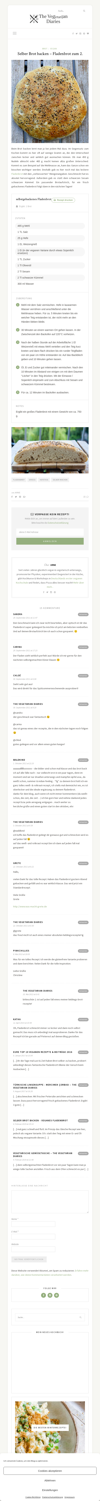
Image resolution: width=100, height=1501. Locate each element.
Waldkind (19, 759)
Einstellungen (50, 1490)
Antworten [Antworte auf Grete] (83, 863)
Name (14, 1219)
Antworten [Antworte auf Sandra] (83, 614)
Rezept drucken (63, 200)
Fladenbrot (17, 173)
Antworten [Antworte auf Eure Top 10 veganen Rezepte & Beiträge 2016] (83, 1052)
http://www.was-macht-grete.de (30, 906)
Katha (17, 1019)
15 (86, 496)
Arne (17, 492)
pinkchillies (21, 950)
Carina (17, 646)
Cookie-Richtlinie (33, 1497)
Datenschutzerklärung (52, 1497)
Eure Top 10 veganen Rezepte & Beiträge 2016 (42, 1052)
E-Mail (15, 1231)
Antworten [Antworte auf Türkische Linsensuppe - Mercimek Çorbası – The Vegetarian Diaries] (83, 1085)
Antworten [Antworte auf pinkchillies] (83, 951)
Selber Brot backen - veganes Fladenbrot (40, 1120)
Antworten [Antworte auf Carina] (83, 647)
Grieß (32, 480)
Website (15, 1244)
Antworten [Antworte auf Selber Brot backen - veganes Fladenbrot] (83, 1121)
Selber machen (60, 480)
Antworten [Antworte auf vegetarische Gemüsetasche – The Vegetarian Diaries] (83, 1153)
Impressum (70, 1497)
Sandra (17, 614)
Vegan (53, 48)
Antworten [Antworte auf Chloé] (83, 676)
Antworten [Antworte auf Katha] (83, 1019)
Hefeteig (44, 480)
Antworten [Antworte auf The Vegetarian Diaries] (83, 704)
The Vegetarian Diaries (28, 704)
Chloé (17, 675)
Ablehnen (49, 1480)
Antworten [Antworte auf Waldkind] (83, 760)
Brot (44, 48)
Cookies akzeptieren (50, 1470)
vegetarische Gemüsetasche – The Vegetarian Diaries (42, 1155)
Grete (17, 863)
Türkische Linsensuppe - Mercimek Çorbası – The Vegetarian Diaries (45, 1086)
